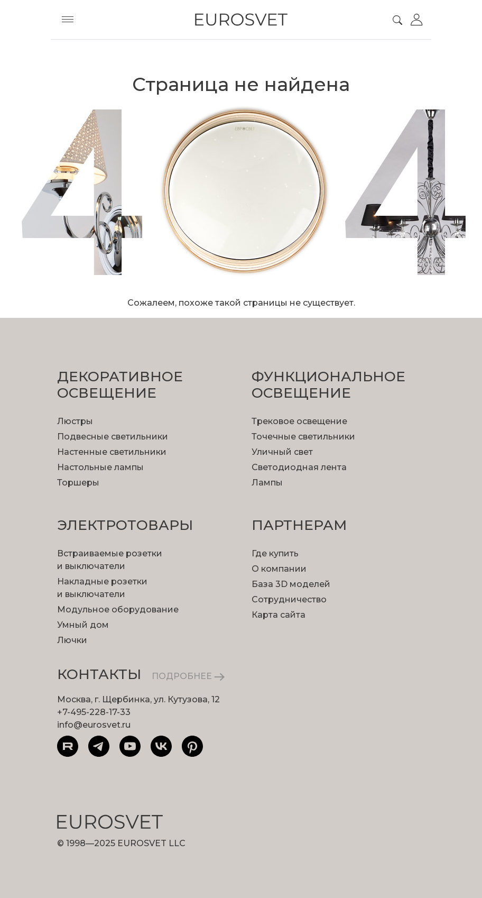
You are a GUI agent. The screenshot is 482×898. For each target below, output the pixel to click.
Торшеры (78, 483)
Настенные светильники (111, 452)
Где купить (275, 553)
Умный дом (83, 625)
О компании (279, 569)
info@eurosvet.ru (94, 725)
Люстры (75, 421)
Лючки (72, 640)
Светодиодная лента (299, 467)
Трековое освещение (299, 421)
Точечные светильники (303, 437)
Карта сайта (278, 615)
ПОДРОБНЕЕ (188, 676)
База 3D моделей (291, 584)
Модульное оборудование (118, 609)
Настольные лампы (100, 467)
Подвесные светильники (112, 437)
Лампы (267, 483)
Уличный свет (282, 452)
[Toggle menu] (67, 19)
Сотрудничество (289, 599)
